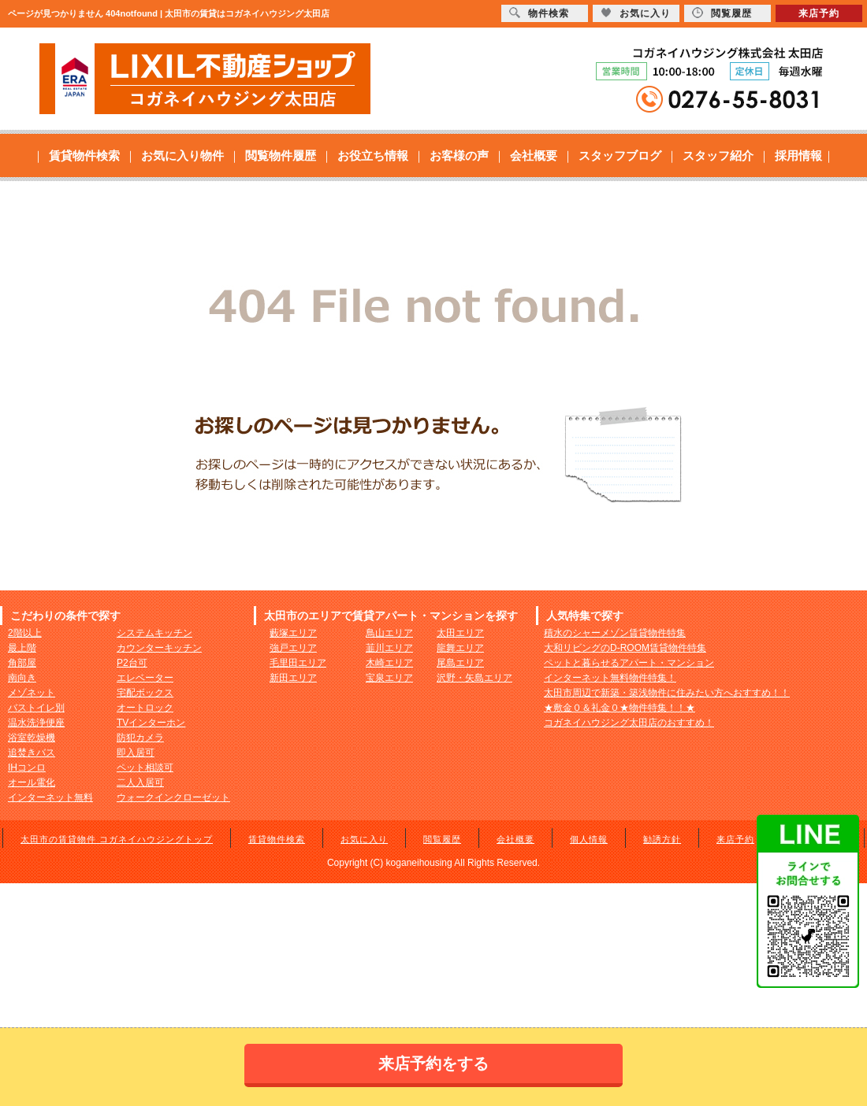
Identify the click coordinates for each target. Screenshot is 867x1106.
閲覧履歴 (442, 839)
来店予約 (735, 839)
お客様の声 (459, 155)
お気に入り (364, 839)
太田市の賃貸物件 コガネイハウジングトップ (116, 839)
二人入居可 (140, 782)
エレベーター (145, 677)
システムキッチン (154, 632)
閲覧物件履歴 (280, 155)
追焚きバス (31, 752)
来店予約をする (433, 1063)
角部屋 (22, 662)
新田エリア (293, 677)
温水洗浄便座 (36, 722)
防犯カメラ (140, 737)
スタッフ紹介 (718, 155)
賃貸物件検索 (84, 155)
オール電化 (31, 782)
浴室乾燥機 (31, 737)
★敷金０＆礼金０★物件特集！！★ (619, 707)
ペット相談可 (145, 767)
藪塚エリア (293, 632)
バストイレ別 (36, 707)
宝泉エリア (389, 677)
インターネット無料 (50, 797)
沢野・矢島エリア (474, 677)
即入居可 (135, 752)
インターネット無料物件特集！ (610, 677)
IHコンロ (27, 767)
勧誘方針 (662, 839)
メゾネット (31, 692)
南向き (22, 677)
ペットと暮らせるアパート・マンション (629, 662)
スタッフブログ (620, 155)
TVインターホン (151, 722)
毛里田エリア (298, 662)
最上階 (22, 647)
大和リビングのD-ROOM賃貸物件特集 (625, 647)
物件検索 (539, 13)
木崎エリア (389, 662)
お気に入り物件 (182, 155)
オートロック (145, 707)
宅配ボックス (145, 692)
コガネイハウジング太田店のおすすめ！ (629, 722)
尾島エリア (460, 662)
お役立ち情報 (372, 155)
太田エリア (460, 632)
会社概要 (533, 155)
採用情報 (798, 155)
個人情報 (589, 839)
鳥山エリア (389, 632)
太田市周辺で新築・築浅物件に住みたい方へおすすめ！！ (667, 692)
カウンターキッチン (159, 647)
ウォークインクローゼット (173, 797)
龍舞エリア (460, 647)
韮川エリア (389, 647)
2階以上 (25, 632)
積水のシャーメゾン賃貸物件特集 (615, 632)
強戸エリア (293, 647)
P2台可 (132, 662)
